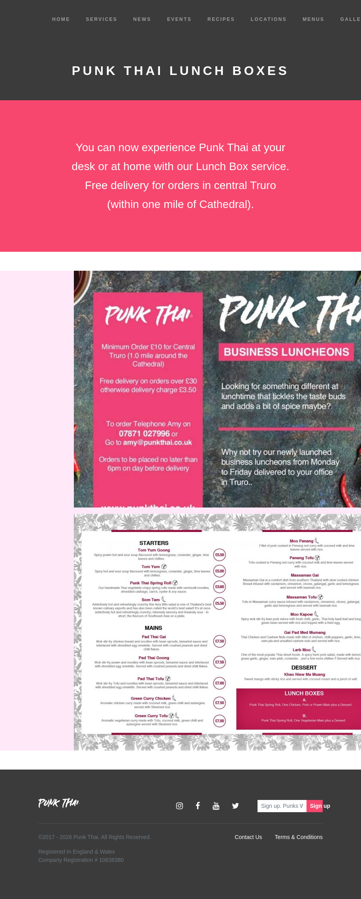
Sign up (316, 806)
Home (61, 19)
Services (102, 19)
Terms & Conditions (299, 837)
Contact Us (248, 837)
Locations (269, 19)
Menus (313, 19)
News (142, 19)
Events (179, 19)
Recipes (221, 19)
